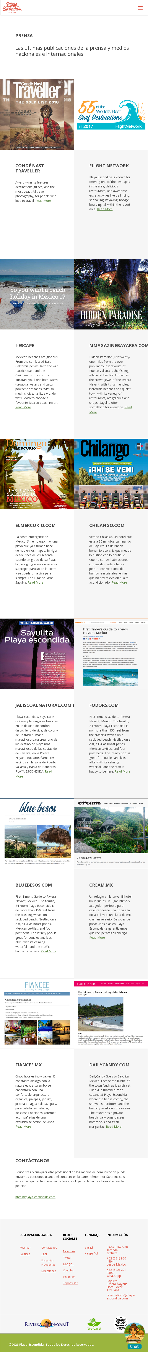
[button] (140, 7)
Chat (44, 1254)
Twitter (67, 1257)
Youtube (68, 1270)
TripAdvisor (70, 1283)
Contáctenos (49, 1247)
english (89, 1247)
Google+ (68, 1264)
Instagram (69, 1277)
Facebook (69, 1251)
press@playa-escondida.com (35, 1197)
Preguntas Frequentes (48, 1262)
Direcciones (48, 1271)
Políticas (25, 1254)
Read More (43, 201)
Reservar (25, 1247)
